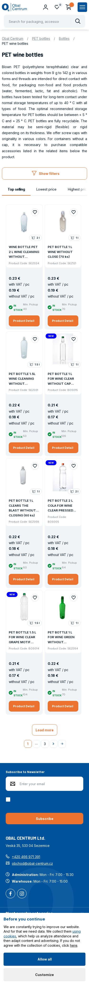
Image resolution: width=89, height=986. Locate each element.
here (73, 945)
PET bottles (41, 38)
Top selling (16, 189)
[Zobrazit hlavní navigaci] (82, 7)
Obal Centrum (12, 38)
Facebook (10, 894)
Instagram (22, 894)
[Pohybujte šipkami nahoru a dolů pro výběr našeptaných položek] (44, 21)
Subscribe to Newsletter (25, 772)
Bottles (64, 38)
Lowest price (46, 189)
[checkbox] (9, 799)
